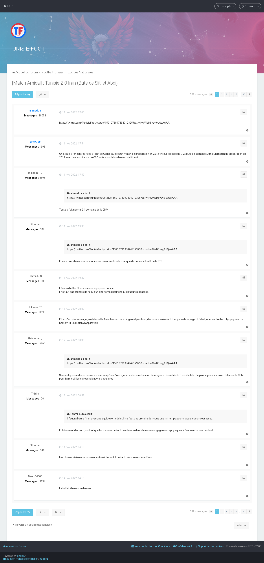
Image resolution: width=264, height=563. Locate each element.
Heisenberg (35, 338)
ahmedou (35, 110)
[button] (211, 94)
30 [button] (244, 94)
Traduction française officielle (20, 558)
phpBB (21, 555)
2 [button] (222, 94)
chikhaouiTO (35, 172)
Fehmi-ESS (35, 275)
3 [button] (226, 94)
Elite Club (35, 141)
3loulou (35, 224)
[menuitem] (8, 6)
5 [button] (236, 94)
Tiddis (35, 393)
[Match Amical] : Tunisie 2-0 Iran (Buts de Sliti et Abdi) (65, 83)
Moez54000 (35, 476)
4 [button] (231, 94)
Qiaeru (44, 558)
